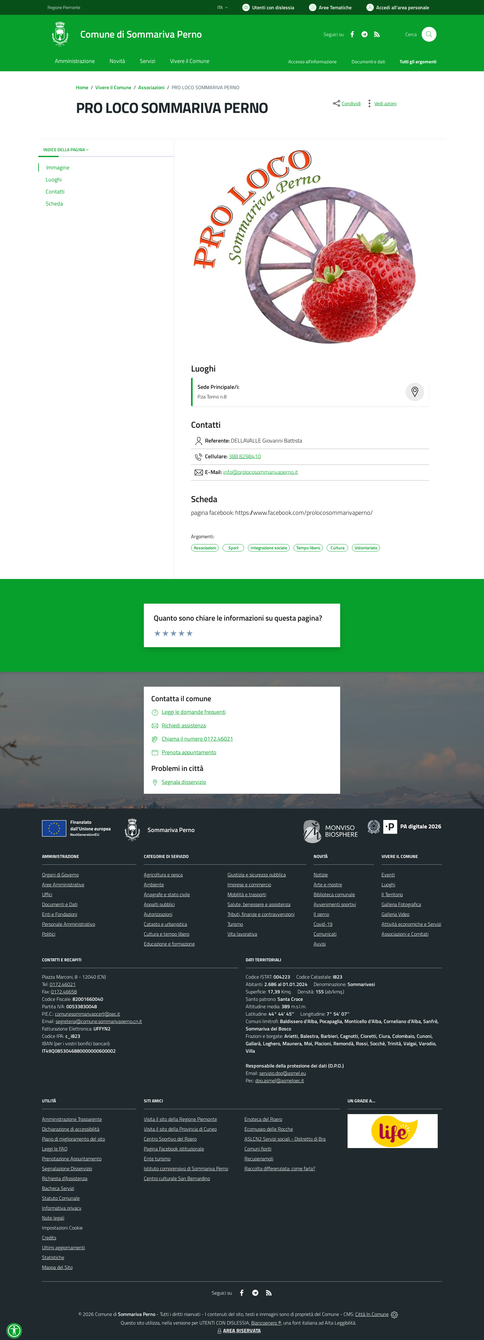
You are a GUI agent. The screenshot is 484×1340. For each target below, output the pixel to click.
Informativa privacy (61, 1208)
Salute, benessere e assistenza (258, 904)
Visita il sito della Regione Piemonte (180, 1119)
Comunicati (325, 934)
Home (82, 87)
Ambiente (154, 884)
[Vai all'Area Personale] (397, 7)
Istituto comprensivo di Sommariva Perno (186, 1168)
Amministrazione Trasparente (72, 1119)
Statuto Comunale (61, 1198)
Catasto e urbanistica (165, 924)
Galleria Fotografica (401, 904)
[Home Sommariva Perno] (125, 34)
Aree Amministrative (63, 884)
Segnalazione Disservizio (67, 1168)
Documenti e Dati (59, 904)
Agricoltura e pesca (163, 874)
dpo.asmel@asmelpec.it (279, 1080)
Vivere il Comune (113, 87)
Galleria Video (395, 914)
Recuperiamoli (258, 1158)
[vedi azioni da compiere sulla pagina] (380, 103)
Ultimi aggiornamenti (63, 1247)
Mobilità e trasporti (246, 894)
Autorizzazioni (158, 914)
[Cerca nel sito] (429, 34)
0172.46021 (63, 984)
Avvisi (320, 943)
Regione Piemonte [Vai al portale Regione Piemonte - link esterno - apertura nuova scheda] (64, 7)
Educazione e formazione (169, 943)
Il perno (321, 914)
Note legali (53, 1217)
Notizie (321, 874)
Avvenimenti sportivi (335, 904)
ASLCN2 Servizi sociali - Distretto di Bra (285, 1138)
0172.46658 (64, 991)
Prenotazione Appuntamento (72, 1158)
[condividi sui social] (346, 103)
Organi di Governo (60, 874)
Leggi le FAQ (55, 1148)
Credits (49, 1237)
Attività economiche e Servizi (411, 924)
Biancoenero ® (266, 1322)
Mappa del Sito (57, 1267)
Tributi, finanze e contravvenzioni (260, 914)
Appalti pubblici (159, 904)
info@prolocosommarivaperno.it (260, 472)
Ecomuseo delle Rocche (268, 1129)
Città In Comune (372, 1314)
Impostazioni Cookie (62, 1227)
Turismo (235, 924)
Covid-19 (323, 924)
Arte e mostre (328, 884)
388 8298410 (245, 456)
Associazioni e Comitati (405, 934)
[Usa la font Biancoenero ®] (268, 7)
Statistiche (53, 1257)
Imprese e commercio (249, 884)
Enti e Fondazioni (59, 914)
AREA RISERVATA (238, 1330)
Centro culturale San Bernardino (177, 1178)
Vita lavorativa (242, 934)
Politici (48, 934)
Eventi (388, 874)
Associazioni (151, 87)
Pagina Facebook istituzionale (174, 1148)
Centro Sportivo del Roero (170, 1138)
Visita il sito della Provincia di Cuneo (180, 1129)
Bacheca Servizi (58, 1188)
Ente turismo (157, 1158)
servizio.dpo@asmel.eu (282, 1073)
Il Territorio (392, 894)
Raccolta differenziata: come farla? (279, 1168)
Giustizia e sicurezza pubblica (256, 874)
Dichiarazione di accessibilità (70, 1129)
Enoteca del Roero (263, 1119)
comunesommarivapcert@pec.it (87, 1013)
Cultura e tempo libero (166, 934)
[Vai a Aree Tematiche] (330, 7)
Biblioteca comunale (334, 894)
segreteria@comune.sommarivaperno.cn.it (99, 1021)
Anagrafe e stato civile (167, 894)
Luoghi (388, 884)
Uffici (47, 894)
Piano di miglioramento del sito (73, 1138)
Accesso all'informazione (312, 61)
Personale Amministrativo (68, 924)
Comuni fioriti (257, 1148)
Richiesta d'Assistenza (64, 1178)
